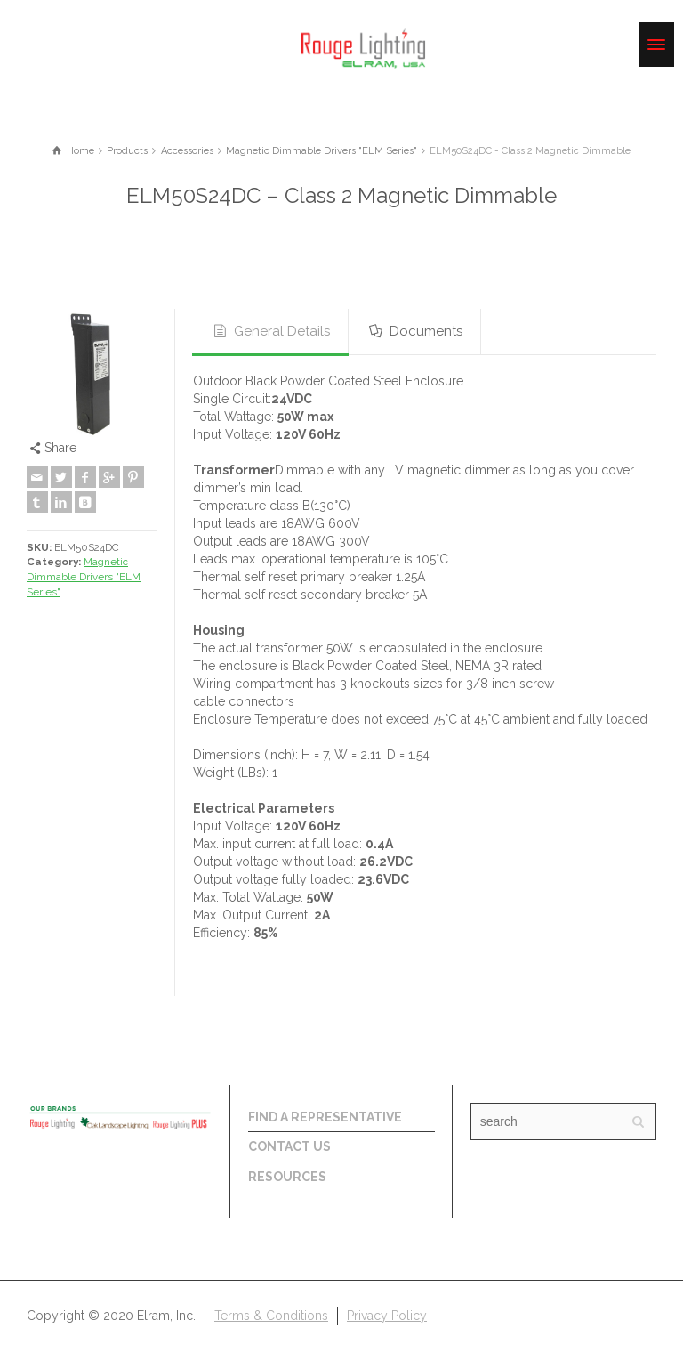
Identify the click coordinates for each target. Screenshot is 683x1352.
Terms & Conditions (271, 1315)
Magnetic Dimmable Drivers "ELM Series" (84, 576)
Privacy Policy (387, 1315)
